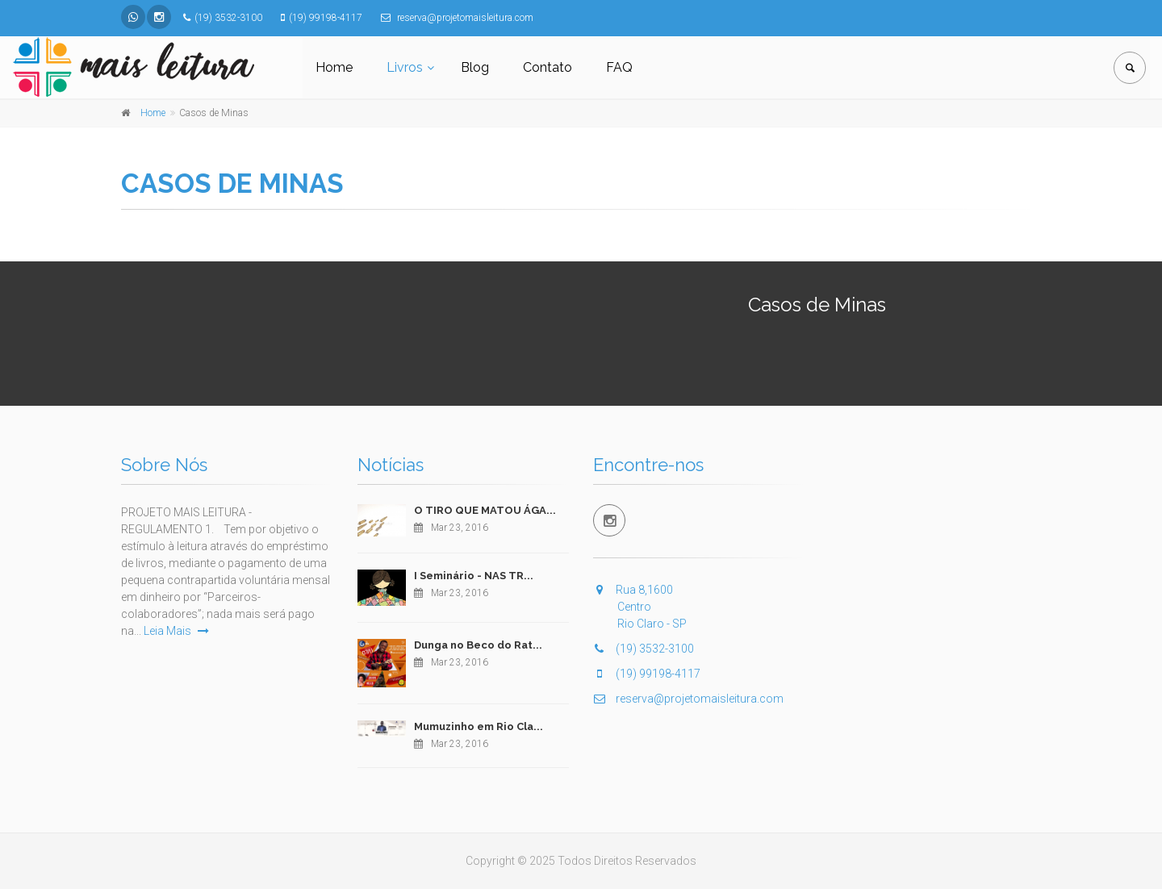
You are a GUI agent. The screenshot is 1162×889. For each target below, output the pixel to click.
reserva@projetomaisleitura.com (688, 698)
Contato (547, 67)
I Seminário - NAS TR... (473, 576)
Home (334, 67)
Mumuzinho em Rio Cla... (478, 726)
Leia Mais (176, 630)
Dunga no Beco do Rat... (478, 645)
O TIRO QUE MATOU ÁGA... (485, 510)
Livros (405, 67)
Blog (475, 67)
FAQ (619, 67)
